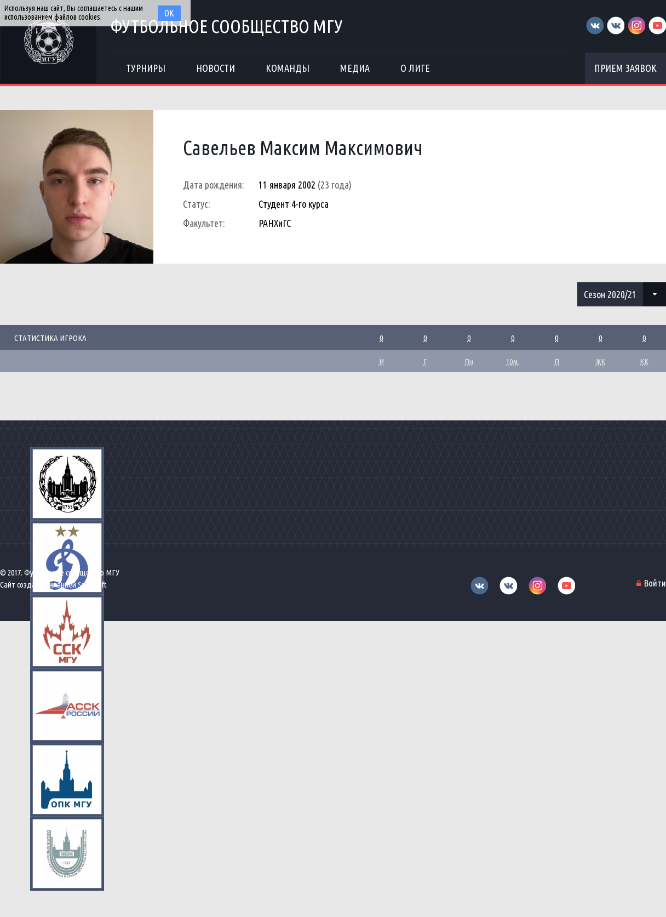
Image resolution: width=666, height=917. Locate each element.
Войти (655, 583)
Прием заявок (625, 67)
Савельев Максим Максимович (303, 147)
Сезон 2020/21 (610, 294)
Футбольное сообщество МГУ (227, 26)
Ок (169, 13)
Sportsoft (92, 584)
